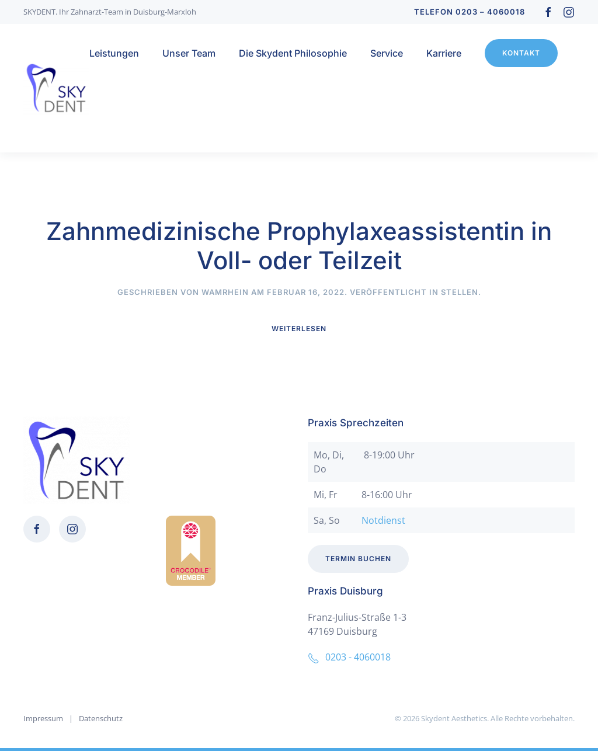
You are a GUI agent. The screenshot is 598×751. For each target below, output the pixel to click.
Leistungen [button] (114, 53)
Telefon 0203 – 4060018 (469, 11)
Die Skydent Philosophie (293, 53)
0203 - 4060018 (349, 657)
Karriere (443, 53)
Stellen (459, 292)
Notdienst (383, 520)
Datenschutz (101, 719)
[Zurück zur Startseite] (56, 87)
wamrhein (225, 292)
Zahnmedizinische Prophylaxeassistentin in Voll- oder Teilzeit (299, 245)
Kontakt (521, 52)
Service (386, 53)
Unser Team (188, 53)
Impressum (43, 719)
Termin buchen (358, 559)
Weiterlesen (299, 328)
